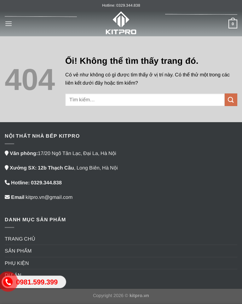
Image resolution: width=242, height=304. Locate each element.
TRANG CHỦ (20, 238)
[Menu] (8, 23)
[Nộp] (231, 99)
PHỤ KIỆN (17, 263)
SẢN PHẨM (18, 250)
